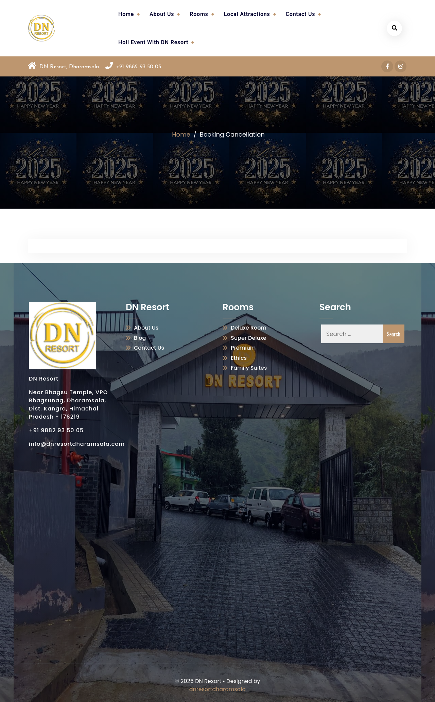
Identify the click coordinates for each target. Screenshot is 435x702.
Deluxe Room (248, 328)
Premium (243, 348)
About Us (162, 14)
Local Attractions (247, 14)
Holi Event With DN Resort (153, 42)
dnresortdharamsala (217, 689)
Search (393, 334)
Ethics (239, 358)
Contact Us (300, 14)
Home (126, 14)
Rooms (199, 14)
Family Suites (249, 368)
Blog (140, 338)
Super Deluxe (248, 338)
